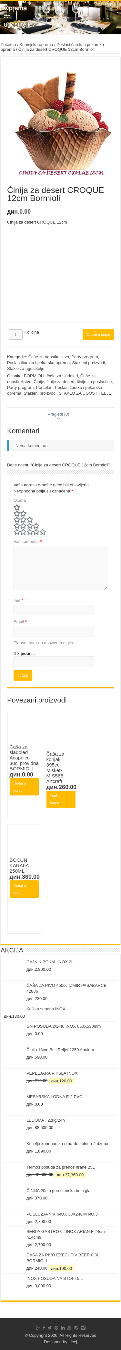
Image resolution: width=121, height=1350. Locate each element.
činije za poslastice (94, 381)
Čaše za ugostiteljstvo (48, 356)
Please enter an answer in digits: (44, 642)
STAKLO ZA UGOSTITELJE (85, 393)
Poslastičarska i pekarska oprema (38, 362)
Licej (72, 1341)
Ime (18, 600)
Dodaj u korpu (20, 787)
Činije (39, 381)
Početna (8, 44)
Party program (84, 356)
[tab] (58, 414)
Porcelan (44, 387)
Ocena (20, 500)
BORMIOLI (34, 375)
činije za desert (60, 381)
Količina (31, 332)
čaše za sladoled (62, 375)
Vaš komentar (28, 541)
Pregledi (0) (58, 414)
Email (20, 621)
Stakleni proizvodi (88, 362)
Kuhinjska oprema (36, 44)
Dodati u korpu (98, 334)
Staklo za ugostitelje (26, 368)
